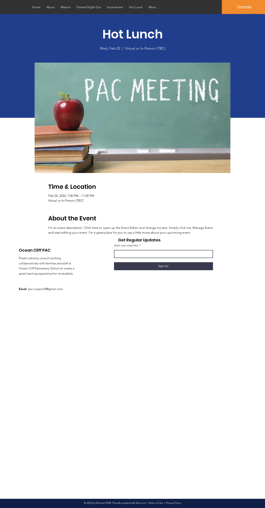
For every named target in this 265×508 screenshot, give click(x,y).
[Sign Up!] (163, 266)
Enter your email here (126, 245)
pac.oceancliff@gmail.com (45, 289)
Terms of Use (155, 502)
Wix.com (141, 502)
